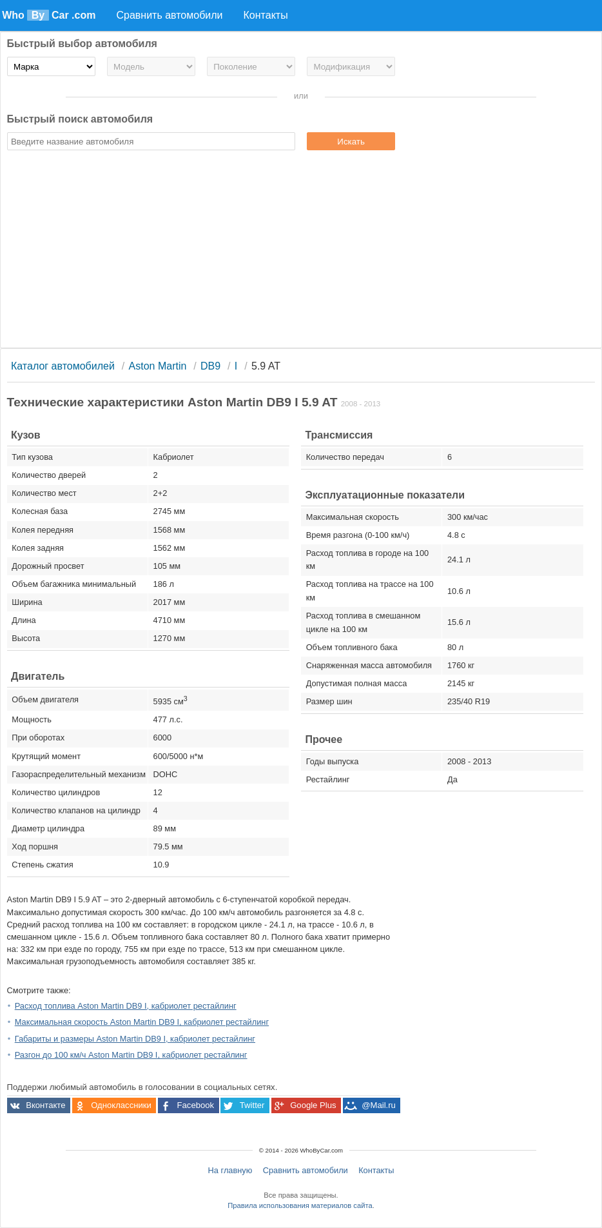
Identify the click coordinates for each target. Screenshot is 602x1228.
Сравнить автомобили (305, 1170)
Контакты (376, 1170)
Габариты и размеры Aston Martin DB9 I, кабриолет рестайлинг (135, 1039)
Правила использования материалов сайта (300, 1205)
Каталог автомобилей (63, 366)
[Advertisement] (301, 251)
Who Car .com (48, 15)
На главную (230, 1170)
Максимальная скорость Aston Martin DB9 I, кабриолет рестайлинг (142, 1022)
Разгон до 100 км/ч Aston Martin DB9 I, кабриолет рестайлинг (131, 1055)
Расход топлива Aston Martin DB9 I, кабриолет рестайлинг (126, 1006)
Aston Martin (158, 366)
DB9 (210, 366)
